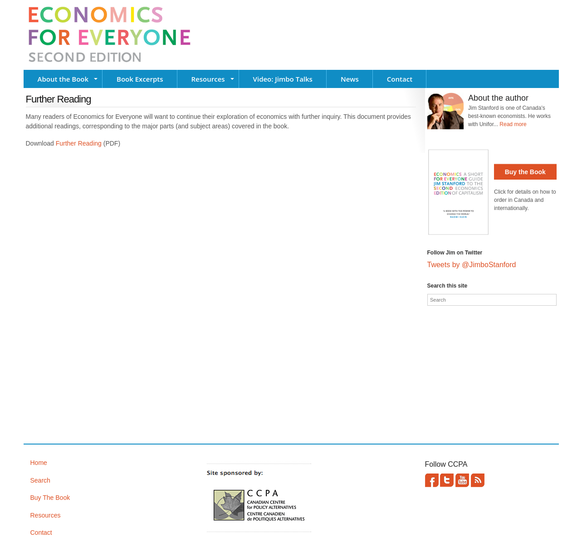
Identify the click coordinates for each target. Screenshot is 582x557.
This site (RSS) (477, 480)
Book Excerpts (140, 78)
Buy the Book (525, 172)
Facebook (432, 480)
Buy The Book (50, 497)
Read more (512, 124)
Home (38, 462)
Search (40, 480)
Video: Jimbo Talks (283, 78)
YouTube (462, 480)
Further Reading (79, 143)
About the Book (63, 78)
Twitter (447, 480)
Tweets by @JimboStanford (471, 265)
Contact (399, 78)
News (350, 78)
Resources (208, 78)
